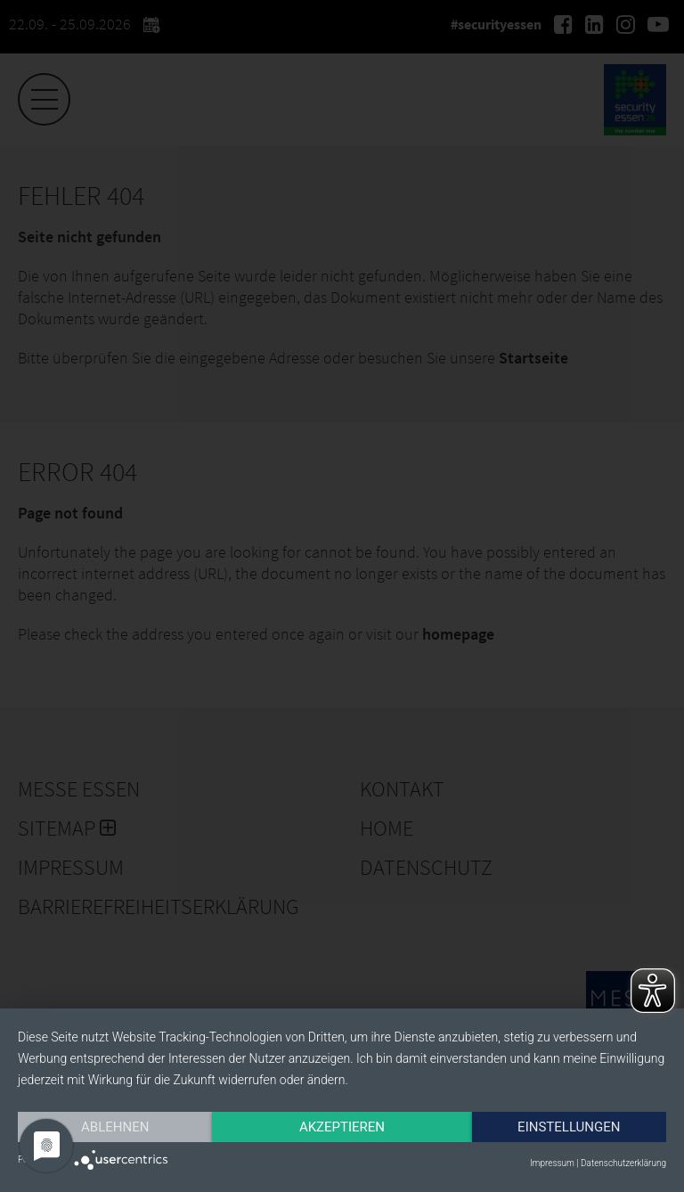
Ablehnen (115, 1127)
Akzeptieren (342, 1127)
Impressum (552, 1163)
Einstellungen (568, 1127)
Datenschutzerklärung (623, 1163)
